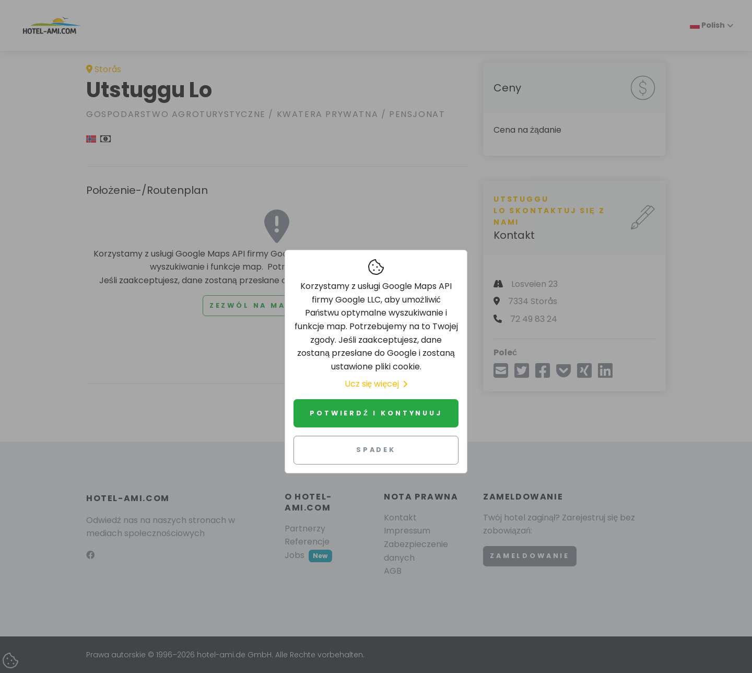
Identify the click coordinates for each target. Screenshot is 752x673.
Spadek (376, 449)
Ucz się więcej (376, 384)
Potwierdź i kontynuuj (376, 413)
